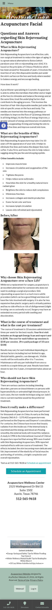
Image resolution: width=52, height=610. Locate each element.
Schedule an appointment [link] (39, 463)
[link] (3, 125)
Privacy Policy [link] (36, 580)
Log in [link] (33, 588)
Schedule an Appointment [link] (26, 471)
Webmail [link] (20, 588)
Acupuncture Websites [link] (21, 573)
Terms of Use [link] (23, 580)
